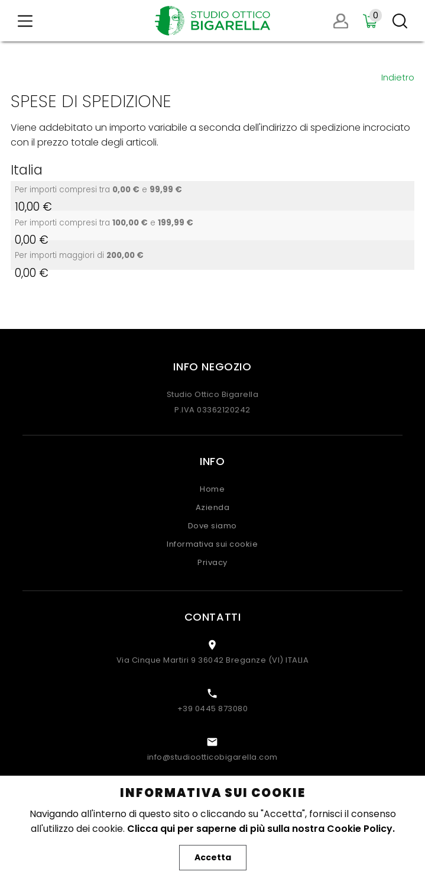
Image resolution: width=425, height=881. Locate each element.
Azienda (213, 507)
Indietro (397, 77)
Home (212, 489)
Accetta (212, 857)
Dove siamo (212, 525)
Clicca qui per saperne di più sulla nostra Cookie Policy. (261, 828)
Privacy (212, 562)
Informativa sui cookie (212, 544)
